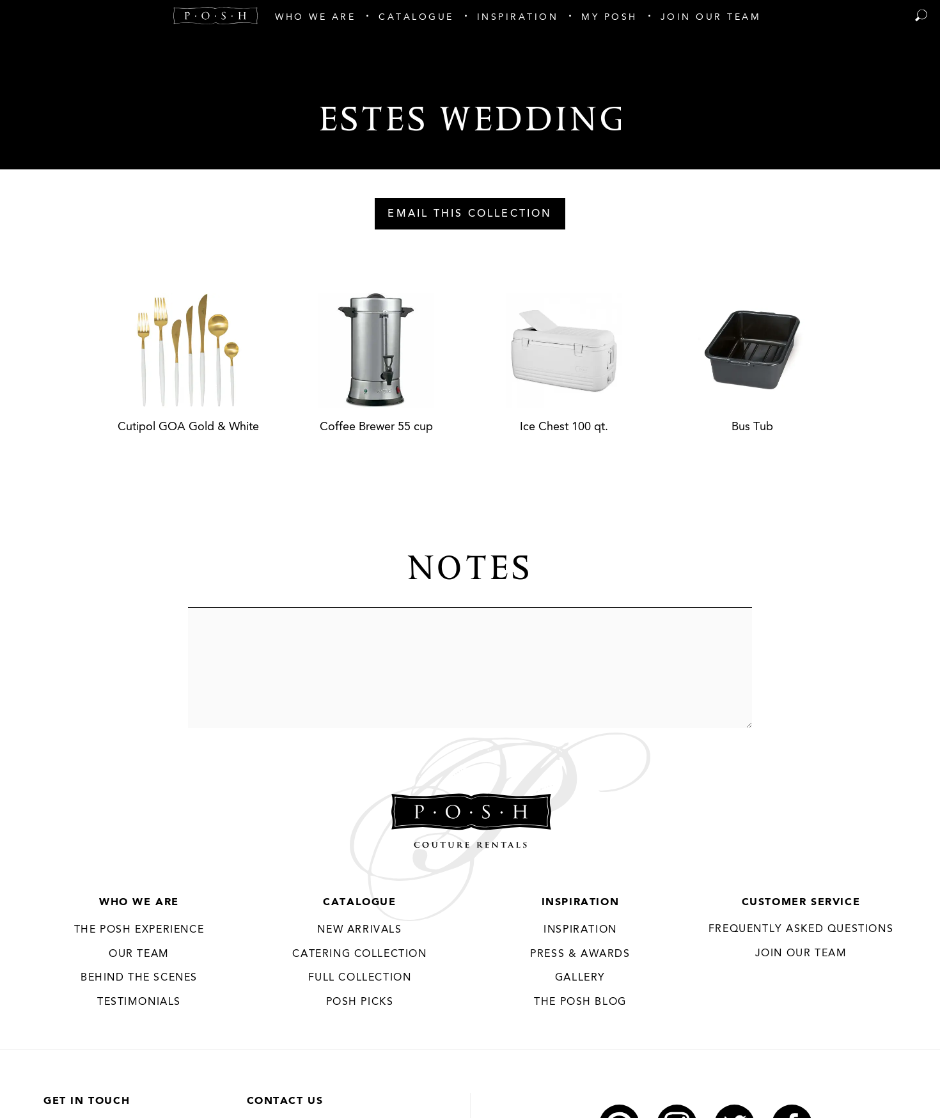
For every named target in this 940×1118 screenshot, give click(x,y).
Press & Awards (580, 954)
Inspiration (581, 902)
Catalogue (359, 902)
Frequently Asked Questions (801, 929)
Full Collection (360, 978)
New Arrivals (359, 930)
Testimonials (139, 1002)
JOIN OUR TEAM (801, 954)
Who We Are (139, 902)
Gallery (580, 978)
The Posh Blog (580, 1002)
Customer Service (801, 902)
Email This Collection (470, 214)
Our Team (139, 954)
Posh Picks (360, 1002)
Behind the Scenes (139, 978)
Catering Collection (359, 954)
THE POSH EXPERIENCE (139, 930)
